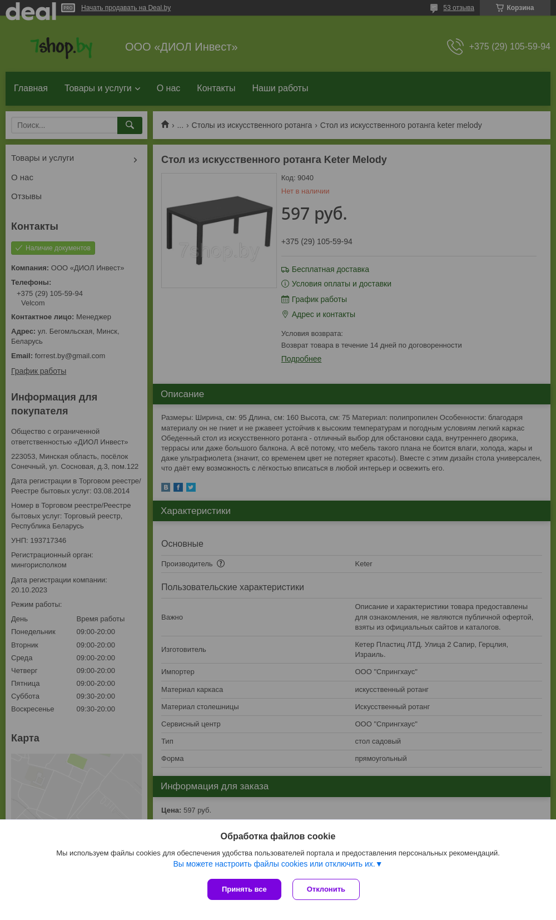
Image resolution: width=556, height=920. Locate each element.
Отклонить (326, 889)
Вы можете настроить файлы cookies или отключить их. (274, 863)
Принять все (244, 889)
